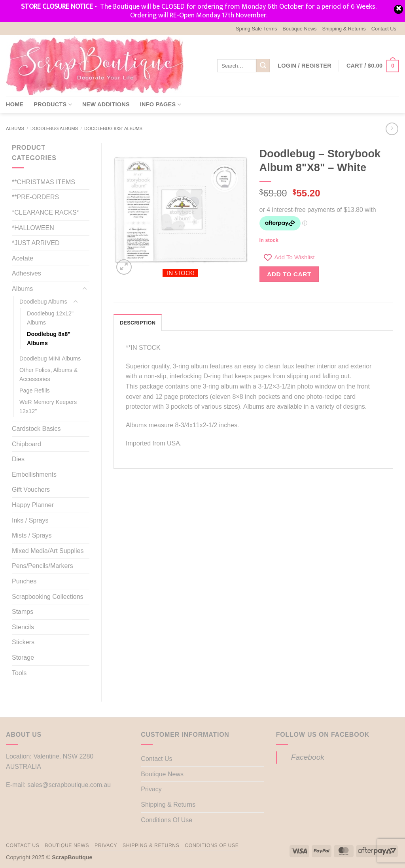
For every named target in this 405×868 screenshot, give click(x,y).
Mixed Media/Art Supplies (47, 550)
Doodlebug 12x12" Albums (50, 318)
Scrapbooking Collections (47, 596)
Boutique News (299, 29)
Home (14, 104)
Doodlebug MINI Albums (50, 358)
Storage (23, 657)
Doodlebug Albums (54, 128)
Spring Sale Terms (256, 29)
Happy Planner (33, 505)
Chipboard (26, 444)
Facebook (307, 757)
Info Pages (160, 104)
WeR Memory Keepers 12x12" (48, 406)
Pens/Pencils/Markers (42, 565)
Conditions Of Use (166, 820)
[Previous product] (392, 129)
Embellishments (34, 474)
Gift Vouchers (31, 489)
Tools (19, 673)
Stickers (23, 642)
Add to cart (289, 274)
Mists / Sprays (31, 535)
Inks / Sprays (30, 520)
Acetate (22, 258)
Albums (15, 128)
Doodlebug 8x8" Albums (113, 128)
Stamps (22, 611)
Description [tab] (137, 323)
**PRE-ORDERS (35, 197)
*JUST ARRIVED (36, 243)
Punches (24, 581)
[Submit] (263, 65)
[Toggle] (84, 289)
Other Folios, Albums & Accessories (48, 374)
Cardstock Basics (36, 428)
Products (53, 104)
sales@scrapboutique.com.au (69, 784)
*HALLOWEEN (33, 228)
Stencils (23, 627)
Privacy (151, 789)
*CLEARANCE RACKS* (45, 212)
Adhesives (26, 273)
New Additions (106, 104)
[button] (304, 66)
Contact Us (383, 29)
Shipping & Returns (343, 29)
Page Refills (34, 390)
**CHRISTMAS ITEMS (43, 182)
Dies (18, 459)
